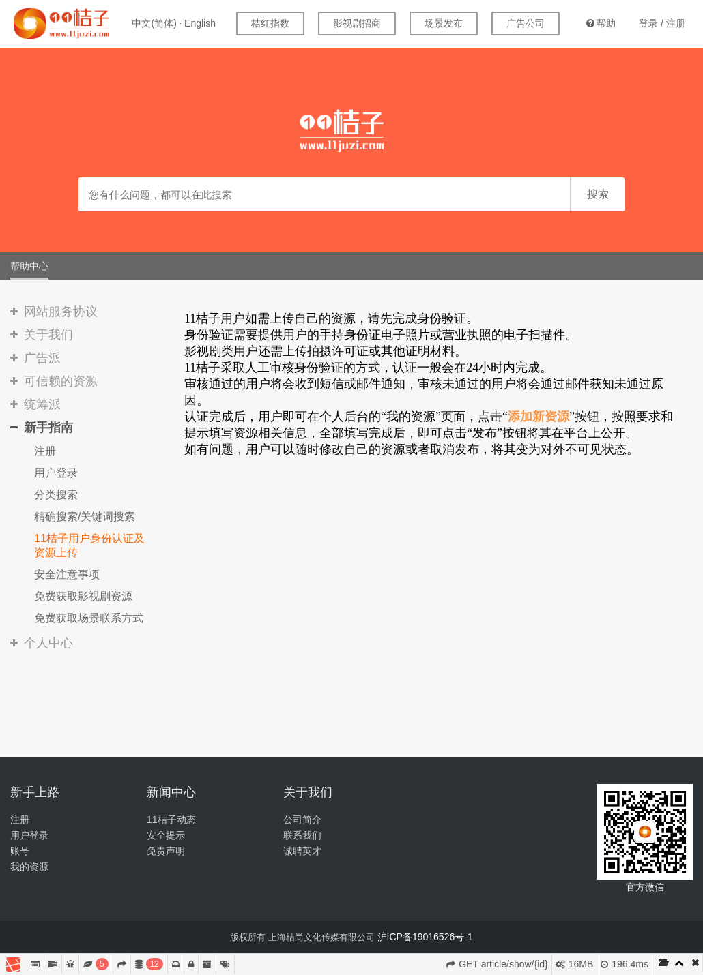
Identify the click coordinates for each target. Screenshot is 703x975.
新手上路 (34, 792)
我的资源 (29, 866)
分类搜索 (56, 494)
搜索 (598, 194)
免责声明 (166, 850)
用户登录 (56, 473)
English (200, 23)
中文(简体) (154, 23)
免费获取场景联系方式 (88, 618)
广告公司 (525, 23)
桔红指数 (270, 23)
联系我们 (302, 835)
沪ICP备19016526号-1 (425, 936)
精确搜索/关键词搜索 (84, 516)
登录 (648, 23)
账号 (19, 850)
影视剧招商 (357, 23)
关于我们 (307, 792)
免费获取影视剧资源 (83, 596)
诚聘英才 (302, 850)
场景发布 (444, 23)
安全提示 (166, 835)
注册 (675, 23)
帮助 (601, 23)
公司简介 (302, 819)
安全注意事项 (67, 574)
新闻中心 (171, 792)
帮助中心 (29, 265)
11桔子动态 (171, 819)
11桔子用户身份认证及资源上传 (89, 545)
